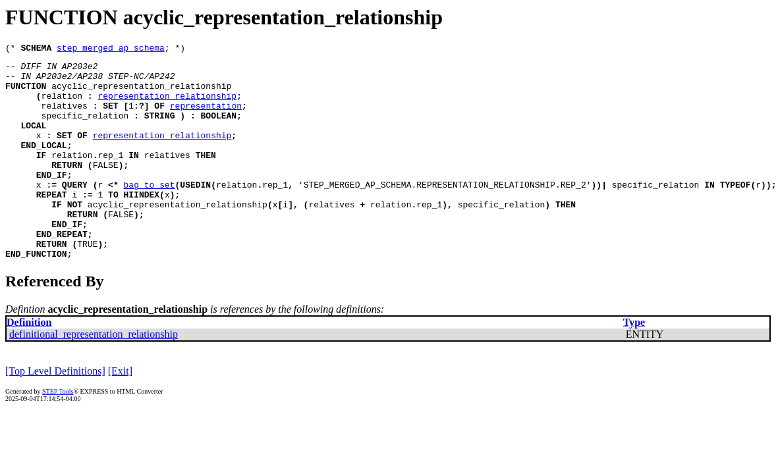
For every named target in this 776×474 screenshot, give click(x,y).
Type (634, 363)
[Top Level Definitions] (55, 412)
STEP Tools (57, 432)
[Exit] (120, 412)
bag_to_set (149, 212)
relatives (65, 117)
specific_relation (85, 129)
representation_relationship (166, 105)
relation (62, 105)
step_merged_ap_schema (111, 49)
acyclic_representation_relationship (141, 93)
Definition (29, 363)
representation (206, 117)
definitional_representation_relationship (93, 375)
